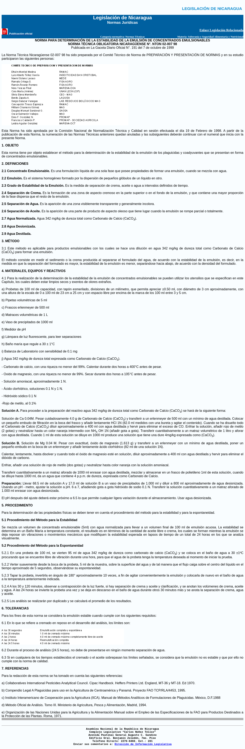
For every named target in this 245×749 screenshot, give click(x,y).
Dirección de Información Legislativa (143, 744)
